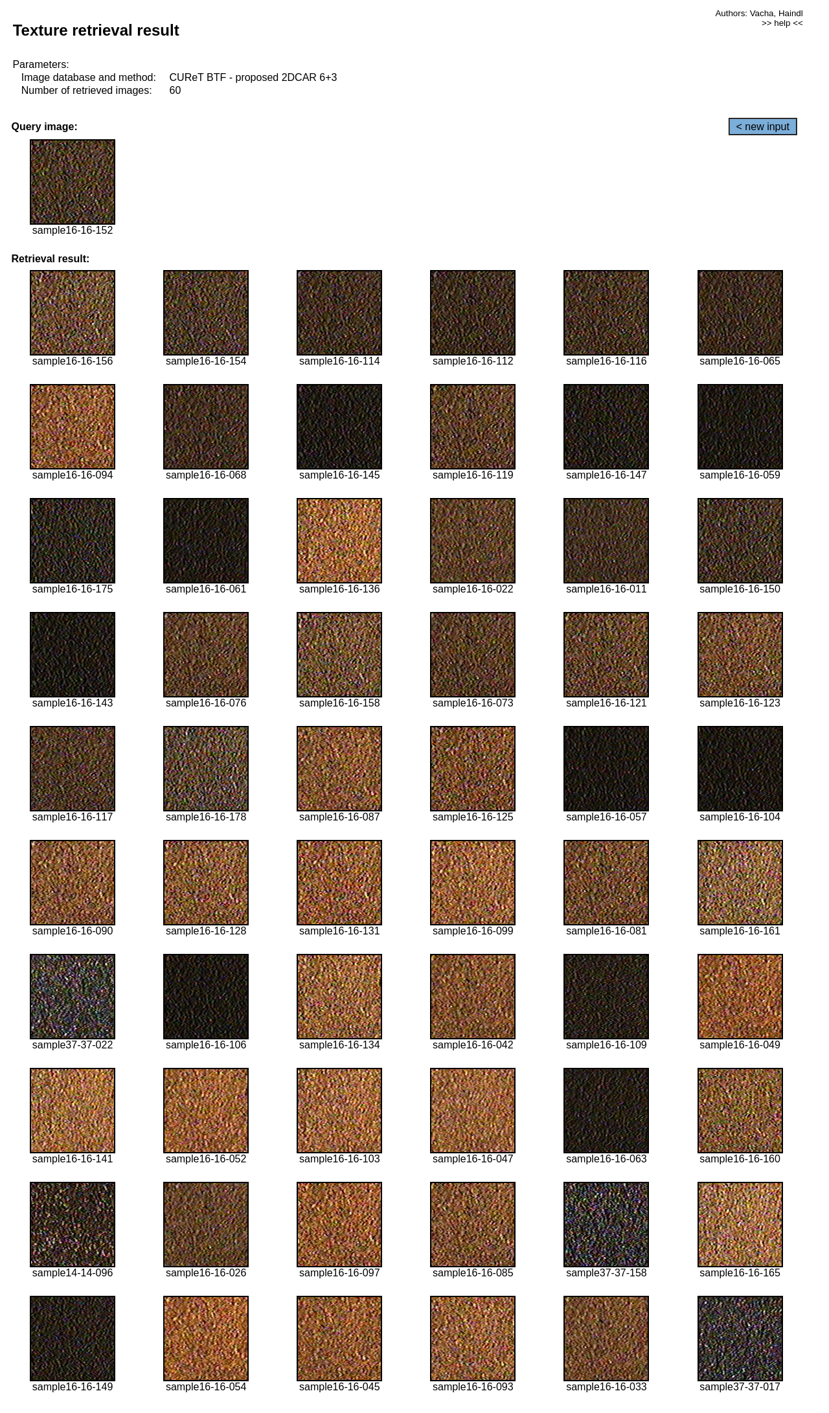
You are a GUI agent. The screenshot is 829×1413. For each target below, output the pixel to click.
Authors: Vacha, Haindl (758, 13)
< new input (762, 126)
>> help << (782, 23)
